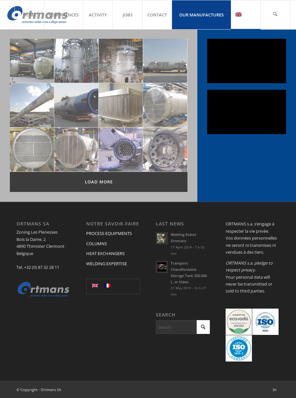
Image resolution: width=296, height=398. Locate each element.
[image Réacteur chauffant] (165, 150)
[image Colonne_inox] (32, 105)
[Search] (275, 14)
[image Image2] (76, 150)
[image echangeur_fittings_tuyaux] (165, 105)
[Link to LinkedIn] (275, 389)
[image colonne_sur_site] (121, 61)
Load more (99, 182)
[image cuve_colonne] (165, 61)
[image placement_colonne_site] (76, 61)
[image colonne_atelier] (32, 61)
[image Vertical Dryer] (121, 105)
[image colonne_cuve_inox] (76, 105)
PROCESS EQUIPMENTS (109, 233)
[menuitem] (29, 14)
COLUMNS (96, 243)
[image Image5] (32, 150)
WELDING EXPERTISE (106, 264)
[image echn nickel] (121, 150)
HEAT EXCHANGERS (105, 253)
